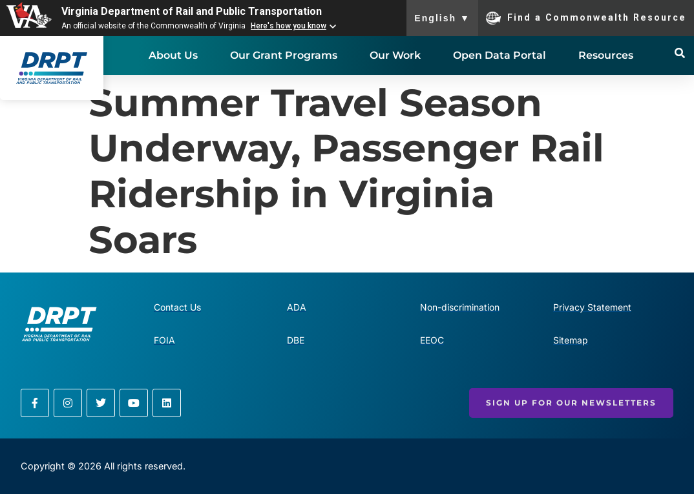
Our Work (395, 55)
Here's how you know (288, 25)
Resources (605, 55)
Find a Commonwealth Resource (586, 18)
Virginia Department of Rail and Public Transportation (191, 11)
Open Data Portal (499, 55)
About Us (173, 55)
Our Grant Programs (283, 55)
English (442, 18)
